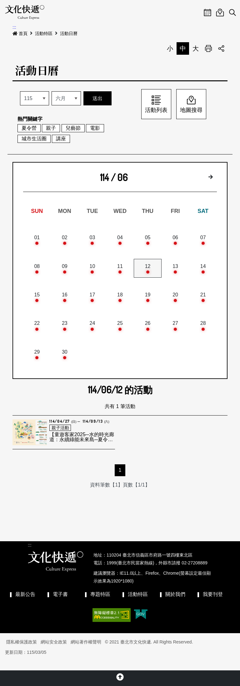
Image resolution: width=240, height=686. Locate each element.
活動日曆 (69, 33)
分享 (221, 48)
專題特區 (100, 603)
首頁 (20, 33)
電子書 (60, 603)
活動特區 (43, 33)
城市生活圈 (34, 138)
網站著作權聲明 (86, 650)
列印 (208, 48)
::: (14, 27)
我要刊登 (213, 603)
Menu (195, 12)
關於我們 (175, 603)
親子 (51, 128)
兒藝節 (73, 128)
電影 (95, 128)
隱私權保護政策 (21, 650)
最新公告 (25, 603)
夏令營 (29, 128)
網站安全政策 (54, 650)
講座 (61, 138)
